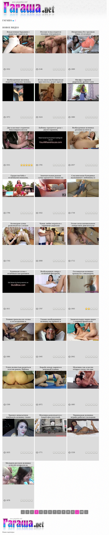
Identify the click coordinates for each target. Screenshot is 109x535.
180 (81, 512)
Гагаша (7, 20)
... (77, 512)
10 (68, 512)
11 (72, 512)
